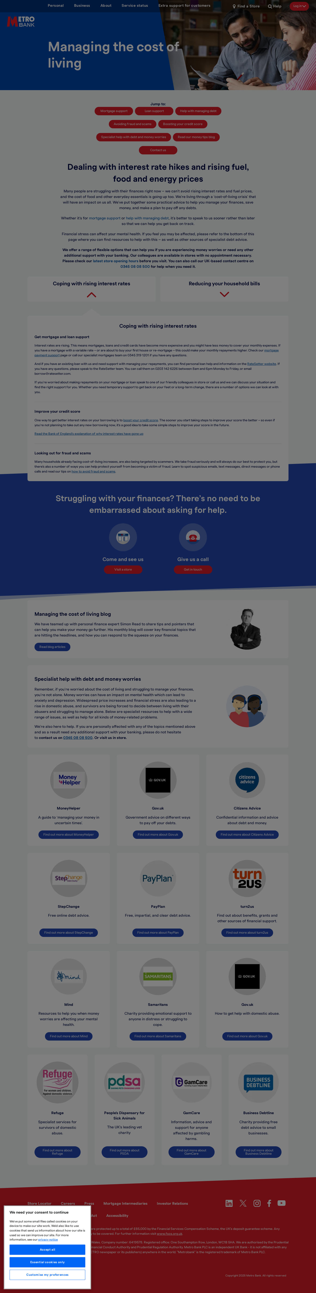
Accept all (47, 1249)
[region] (47, 1247)
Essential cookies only (47, 1262)
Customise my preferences (47, 1274)
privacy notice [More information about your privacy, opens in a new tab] (48, 1239)
